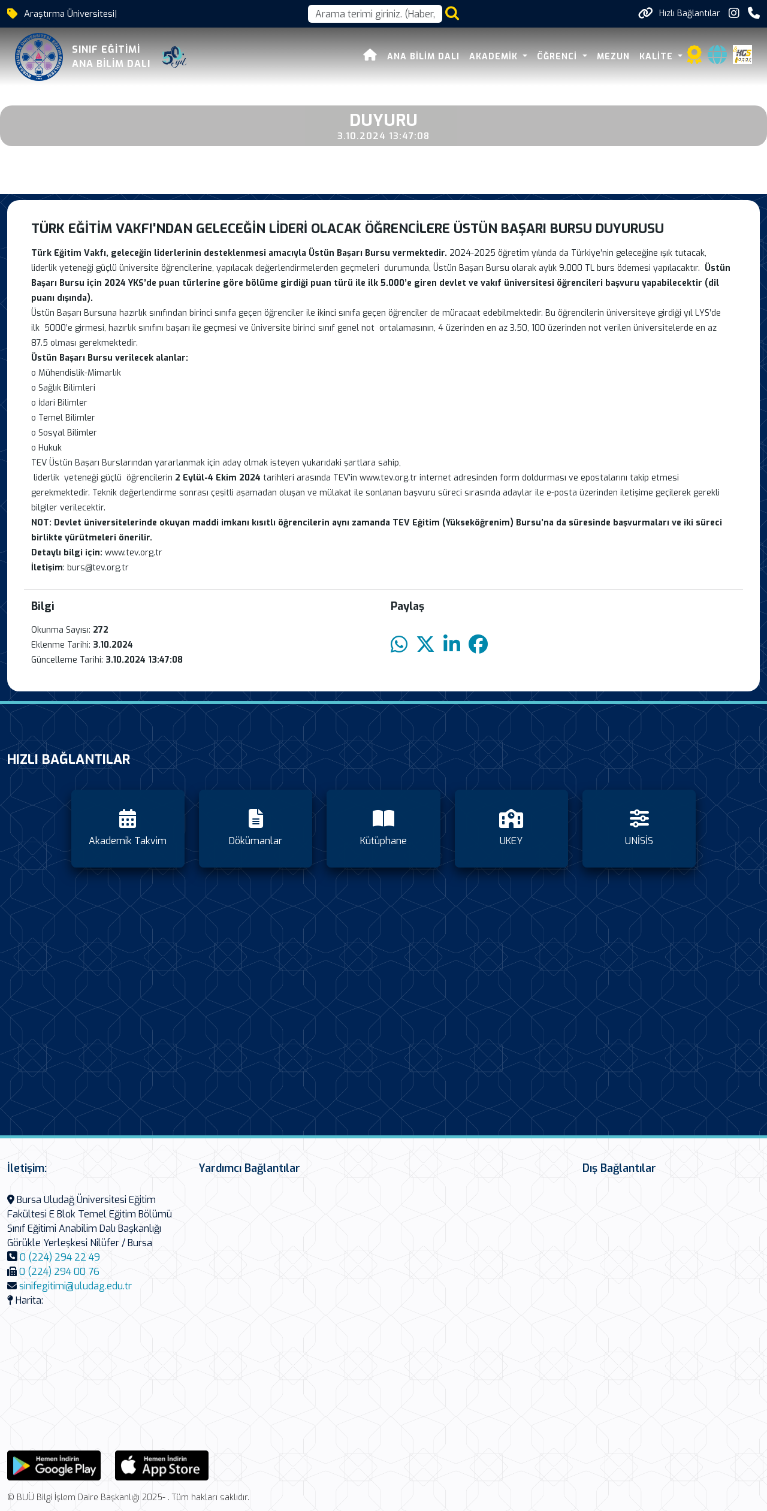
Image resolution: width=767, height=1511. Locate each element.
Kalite (657, 56)
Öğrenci (559, 56)
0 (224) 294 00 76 (59, 1271)
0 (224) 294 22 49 (60, 1257)
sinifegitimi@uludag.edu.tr (75, 1286)
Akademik (495, 56)
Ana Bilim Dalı (423, 56)
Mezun (613, 56)
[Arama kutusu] (375, 14)
